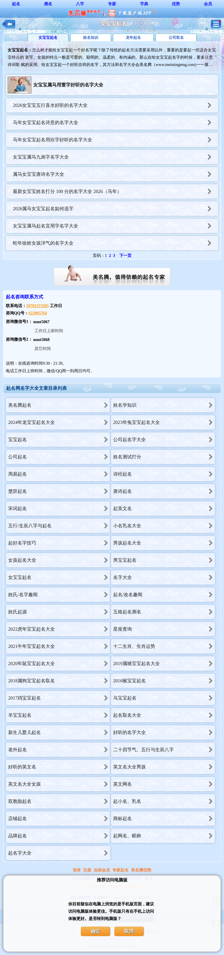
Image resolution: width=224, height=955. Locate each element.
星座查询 (164, 629)
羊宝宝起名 (59, 715)
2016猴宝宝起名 (164, 681)
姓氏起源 (59, 612)
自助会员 (102, 870)
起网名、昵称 (164, 836)
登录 (77, 870)
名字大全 (164, 577)
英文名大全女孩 (59, 784)
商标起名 (164, 818)
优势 (176, 4)
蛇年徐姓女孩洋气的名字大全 (115, 243)
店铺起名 (59, 818)
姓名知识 (90, 37)
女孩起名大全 (59, 560)
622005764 (38, 313)
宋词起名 (59, 508)
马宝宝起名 (164, 698)
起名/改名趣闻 (164, 594)
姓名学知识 (164, 405)
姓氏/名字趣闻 (59, 594)
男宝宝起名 (164, 560)
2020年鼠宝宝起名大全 (59, 663)
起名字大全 (59, 853)
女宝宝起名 (47, 37)
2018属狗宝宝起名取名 (59, 681)
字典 (144, 4)
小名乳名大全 (164, 526)
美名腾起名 (59, 405)
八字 (80, 4)
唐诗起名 (164, 491)
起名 (16, 4)
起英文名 (164, 508)
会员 (208, 4)
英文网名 (164, 784)
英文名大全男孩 (164, 767)
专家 (112, 4)
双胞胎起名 (59, 801)
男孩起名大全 (164, 543)
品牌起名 (59, 836)
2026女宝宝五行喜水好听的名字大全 (115, 105)
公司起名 (59, 457)
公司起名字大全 (164, 439)
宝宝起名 (59, 439)
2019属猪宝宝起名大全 (164, 663)
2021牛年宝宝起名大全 (59, 646)
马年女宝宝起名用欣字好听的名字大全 (115, 140)
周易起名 (59, 474)
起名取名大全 (164, 715)
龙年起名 (133, 37)
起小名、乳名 (164, 801)
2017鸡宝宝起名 (59, 698)
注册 (87, 870)
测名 (48, 4)
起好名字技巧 (59, 543)
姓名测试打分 (164, 457)
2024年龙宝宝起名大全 (59, 422)
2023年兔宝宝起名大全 (164, 422)
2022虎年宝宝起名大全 (59, 629)
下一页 (125, 255)
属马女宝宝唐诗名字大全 (115, 174)
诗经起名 (164, 474)
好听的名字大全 (164, 732)
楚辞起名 (59, 491)
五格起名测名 (164, 612)
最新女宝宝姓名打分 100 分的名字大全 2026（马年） (115, 191)
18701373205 (37, 306)
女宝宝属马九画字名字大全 (115, 157)
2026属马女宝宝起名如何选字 (115, 208)
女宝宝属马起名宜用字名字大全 (115, 226)
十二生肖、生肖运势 (164, 646)
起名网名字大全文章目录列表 (36, 388)
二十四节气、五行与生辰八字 (164, 749)
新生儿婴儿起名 (59, 732)
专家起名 (120, 870)
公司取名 (176, 37)
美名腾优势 (141, 870)
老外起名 (59, 749)
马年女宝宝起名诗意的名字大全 (115, 122)
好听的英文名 (59, 767)
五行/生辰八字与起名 (59, 526)
